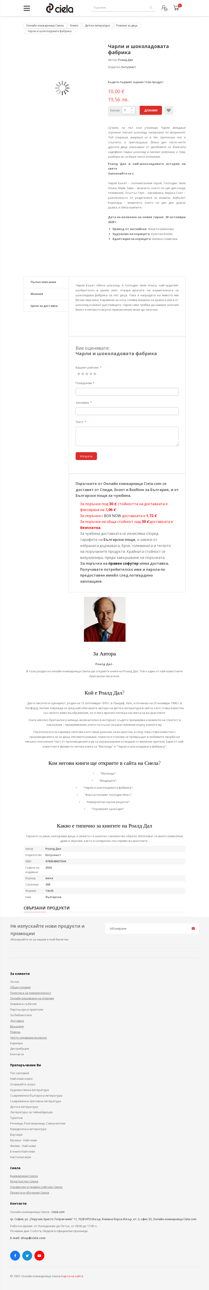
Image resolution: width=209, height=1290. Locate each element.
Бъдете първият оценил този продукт (136, 82)
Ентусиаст (128, 67)
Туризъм (16, 1118)
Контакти (17, 1054)
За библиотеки (21, 1015)
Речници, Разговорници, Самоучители (37, 1123)
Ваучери (16, 1135)
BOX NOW (112, 515)
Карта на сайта (72, 1276)
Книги (74, 25)
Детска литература (97, 25)
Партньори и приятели (26, 1009)
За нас (14, 982)
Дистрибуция (19, 1049)
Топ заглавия (19, 1073)
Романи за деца (126, 25)
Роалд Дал (125, 60)
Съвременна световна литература (35, 1101)
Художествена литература (29, 1090)
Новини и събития (23, 1004)
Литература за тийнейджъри (31, 1112)
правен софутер (123, 563)
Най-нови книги (21, 1079)
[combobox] (123, 7)
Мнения (37, 294)
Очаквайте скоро (22, 1084)
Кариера (16, 1043)
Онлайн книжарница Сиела (45, 25)
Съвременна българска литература (36, 1095)
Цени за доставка (44, 306)
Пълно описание (43, 282)
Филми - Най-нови (23, 1146)
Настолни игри (20, 1157)
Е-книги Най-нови (22, 1151)
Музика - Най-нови (23, 1140)
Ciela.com (58, 1212)
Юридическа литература (28, 1129)
